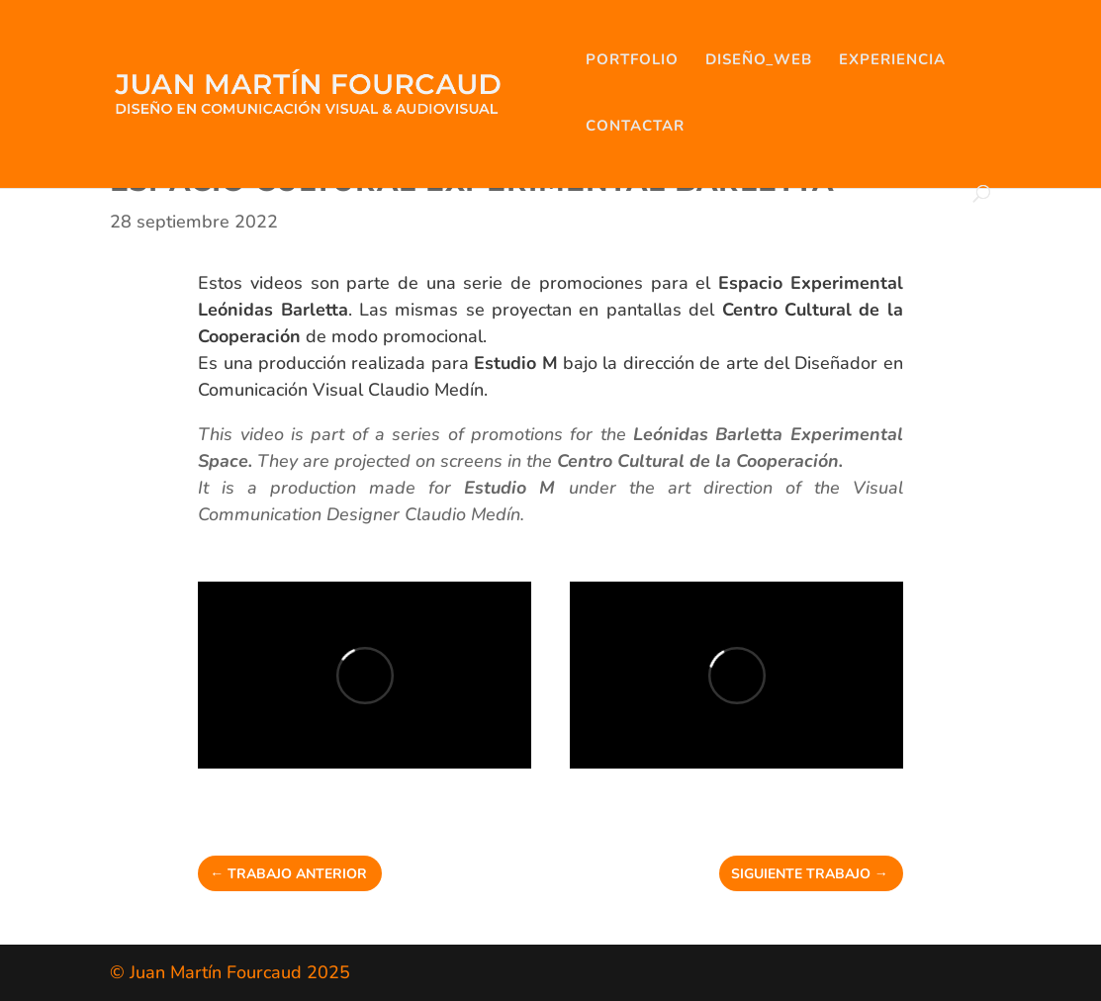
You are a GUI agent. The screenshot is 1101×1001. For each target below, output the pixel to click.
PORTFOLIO (632, 60)
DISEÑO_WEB (758, 60)
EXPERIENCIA (892, 60)
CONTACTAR (635, 127)
